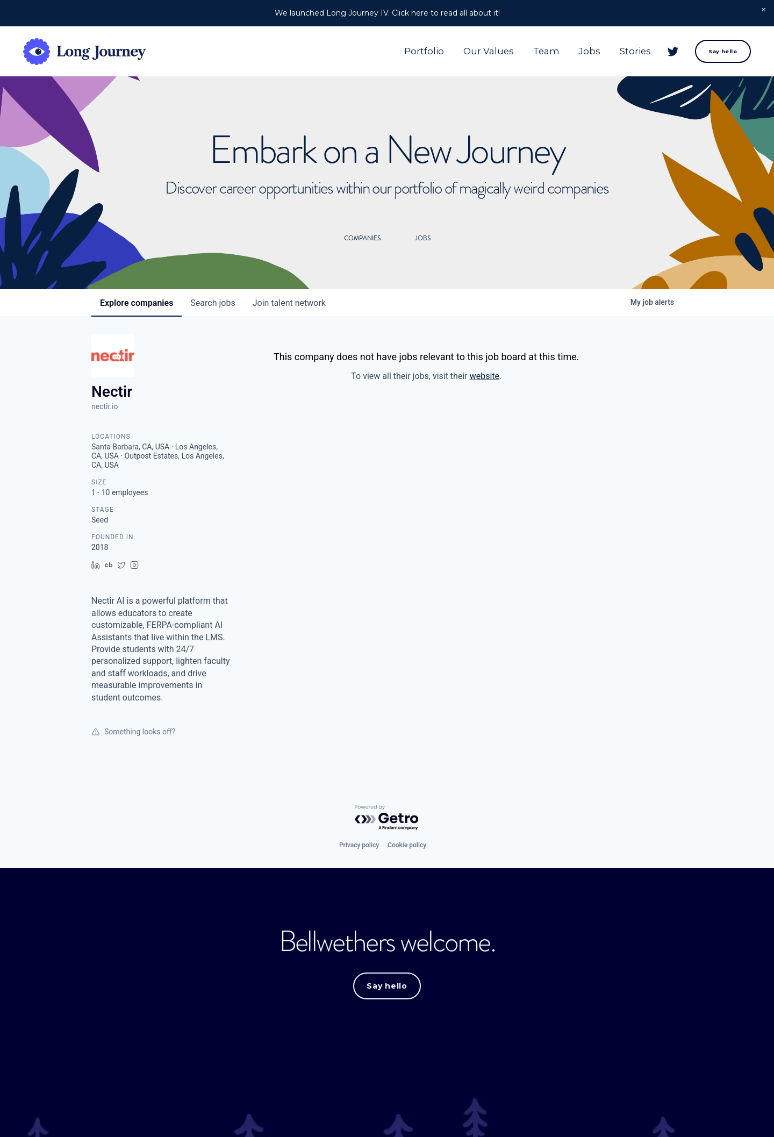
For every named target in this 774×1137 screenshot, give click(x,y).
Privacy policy (359, 845)
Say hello (722, 51)
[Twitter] (672, 51)
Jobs (589, 51)
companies (136, 303)
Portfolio (424, 51)
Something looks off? (133, 731)
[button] (763, 10)
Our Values (488, 51)
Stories (635, 51)
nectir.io (104, 406)
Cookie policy (407, 845)
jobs (212, 303)
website (484, 376)
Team (546, 51)
